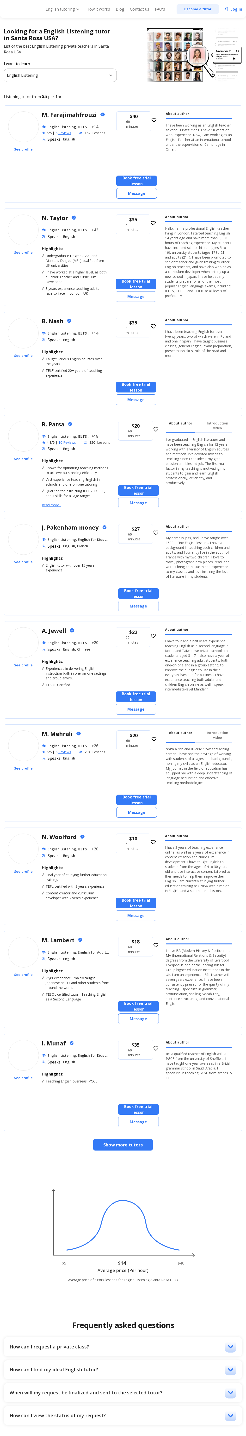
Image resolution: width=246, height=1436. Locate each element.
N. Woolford (60, 837)
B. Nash (53, 321)
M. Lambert (59, 940)
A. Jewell (55, 630)
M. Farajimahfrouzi (70, 115)
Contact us (139, 9)
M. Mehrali (58, 734)
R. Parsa (54, 424)
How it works (98, 9)
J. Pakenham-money (71, 527)
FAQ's (160, 9)
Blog (120, 9)
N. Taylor (55, 218)
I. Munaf (54, 1043)
